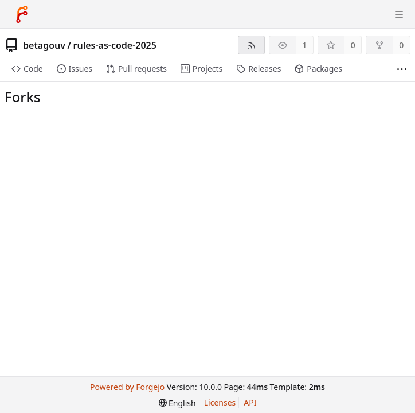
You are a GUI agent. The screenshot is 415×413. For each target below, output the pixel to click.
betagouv (44, 45)
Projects (201, 68)
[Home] (22, 14)
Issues (74, 68)
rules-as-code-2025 (114, 45)
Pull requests (136, 68)
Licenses (220, 402)
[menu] (177, 403)
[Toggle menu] (399, 14)
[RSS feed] (251, 45)
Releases (258, 68)
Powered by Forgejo (127, 386)
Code (27, 68)
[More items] (401, 69)
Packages (318, 68)
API (250, 402)
